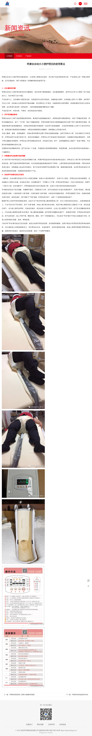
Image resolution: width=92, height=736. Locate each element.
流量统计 (29, 724)
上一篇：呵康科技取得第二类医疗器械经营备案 (19, 694)
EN (80, 3)
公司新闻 (9, 56)
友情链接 (62, 724)
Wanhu (50, 733)
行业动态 (19, 56)
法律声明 (51, 724)
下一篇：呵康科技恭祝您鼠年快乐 (77, 694)
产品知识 (28, 56)
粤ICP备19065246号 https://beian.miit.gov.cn (61, 730)
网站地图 (40, 724)
